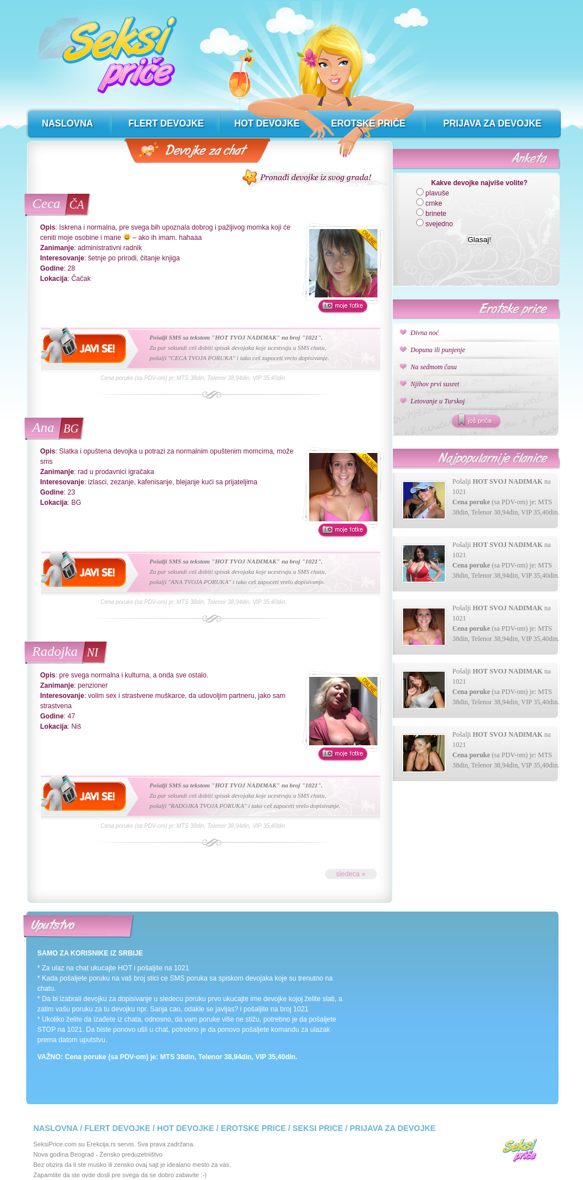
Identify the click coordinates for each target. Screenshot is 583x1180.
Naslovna (56, 1128)
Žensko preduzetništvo (131, 1154)
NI (92, 652)
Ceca (46, 203)
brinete (435, 214)
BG (71, 428)
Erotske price (253, 1128)
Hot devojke (185, 1128)
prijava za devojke (492, 123)
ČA (76, 204)
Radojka (55, 651)
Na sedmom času (433, 367)
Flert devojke (117, 1128)
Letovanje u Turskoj (437, 401)
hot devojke (267, 123)
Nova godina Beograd (64, 1154)
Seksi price (318, 1128)
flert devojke (166, 123)
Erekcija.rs (101, 1144)
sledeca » (350, 874)
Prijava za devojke (393, 1128)
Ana (43, 427)
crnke (433, 203)
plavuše (437, 193)
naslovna (67, 123)
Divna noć (424, 333)
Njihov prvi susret (434, 384)
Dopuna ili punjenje (437, 350)
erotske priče (368, 123)
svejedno (439, 224)
